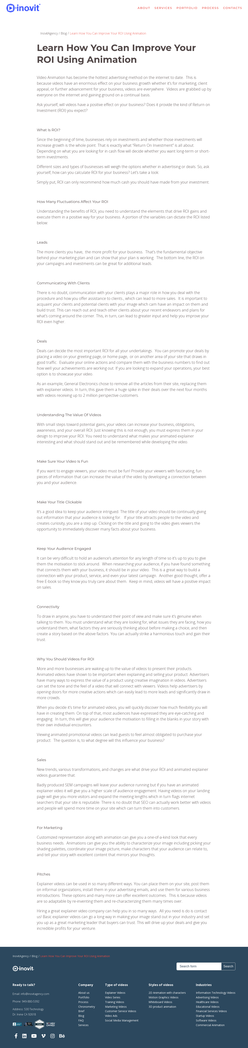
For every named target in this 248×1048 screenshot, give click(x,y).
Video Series (112, 997)
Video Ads (111, 1016)
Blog (81, 1016)
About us (84, 993)
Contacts (232, 8)
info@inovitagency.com (35, 994)
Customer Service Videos (120, 1011)
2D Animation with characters (167, 993)
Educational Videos (208, 1006)
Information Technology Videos (215, 993)
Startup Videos (205, 1016)
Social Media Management (122, 1020)
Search (228, 966)
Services (163, 8)
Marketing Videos (116, 1006)
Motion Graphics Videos (163, 997)
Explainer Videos (115, 993)
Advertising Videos (207, 997)
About (144, 8)
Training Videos (114, 1002)
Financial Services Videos (211, 1011)
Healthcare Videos (207, 1002)
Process (210, 8)
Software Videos (206, 1020)
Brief (81, 1011)
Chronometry (86, 1006)
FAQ (81, 1020)
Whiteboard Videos (160, 1002)
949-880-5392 (30, 1001)
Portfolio (187, 8)
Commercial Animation (210, 1025)
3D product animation (162, 1006)
